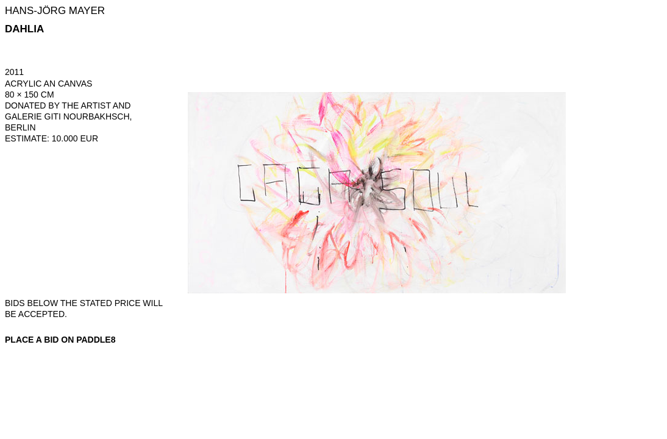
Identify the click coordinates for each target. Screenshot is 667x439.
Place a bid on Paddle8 (60, 339)
